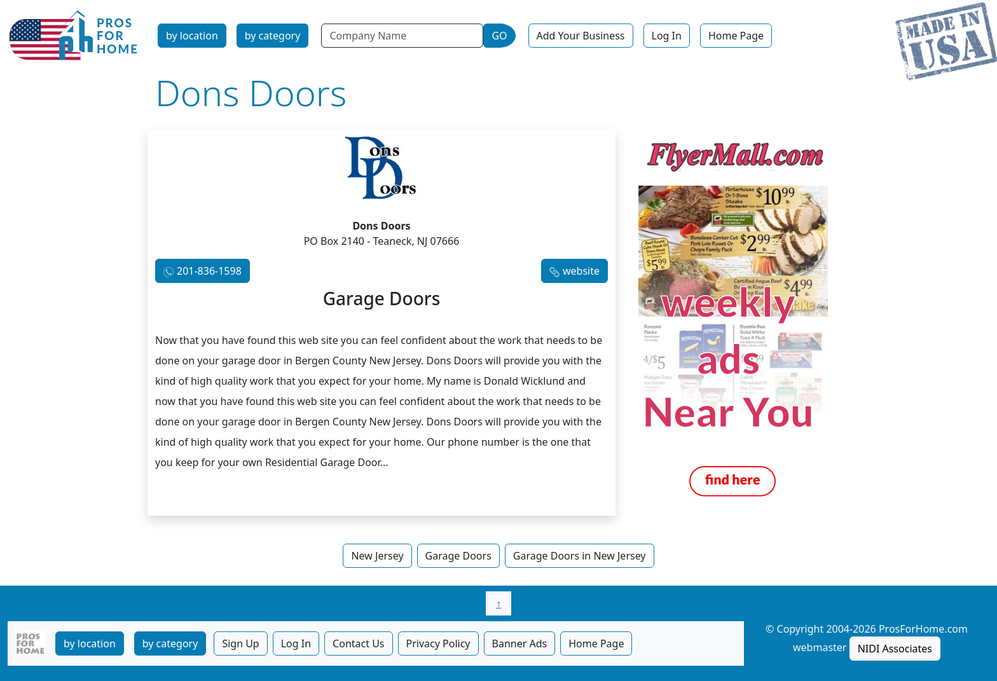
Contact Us (358, 643)
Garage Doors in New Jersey (579, 556)
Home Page (736, 36)
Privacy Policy (438, 643)
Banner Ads (519, 643)
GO (499, 36)
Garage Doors (458, 556)
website (581, 271)
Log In (667, 36)
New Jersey (377, 556)
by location (192, 36)
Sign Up (240, 643)
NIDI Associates (895, 649)
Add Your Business (581, 36)
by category (273, 36)
